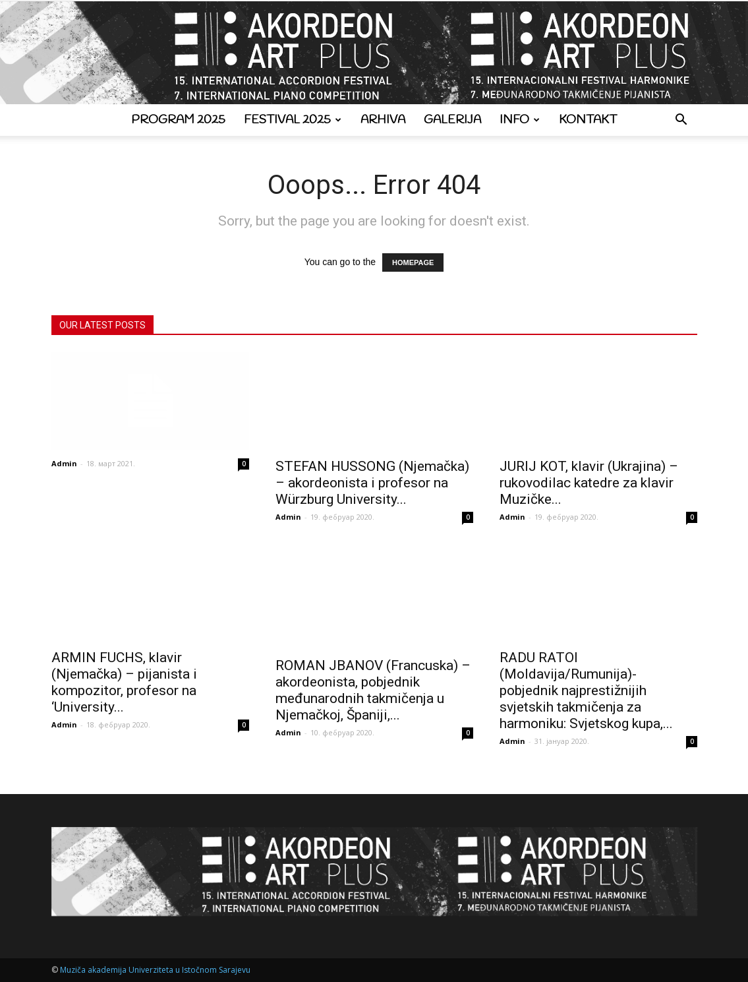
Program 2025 (178, 120)
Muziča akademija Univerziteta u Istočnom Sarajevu (155, 969)
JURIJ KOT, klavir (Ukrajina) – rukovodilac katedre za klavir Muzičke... (589, 482)
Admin (64, 463)
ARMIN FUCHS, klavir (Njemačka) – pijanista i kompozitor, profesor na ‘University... (124, 682)
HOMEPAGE (413, 262)
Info (520, 120)
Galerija (452, 120)
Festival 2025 (292, 120)
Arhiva (382, 120)
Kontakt (588, 120)
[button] (681, 121)
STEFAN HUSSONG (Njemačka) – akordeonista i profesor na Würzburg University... (372, 482)
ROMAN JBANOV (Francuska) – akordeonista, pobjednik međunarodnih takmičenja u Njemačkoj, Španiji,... (373, 690)
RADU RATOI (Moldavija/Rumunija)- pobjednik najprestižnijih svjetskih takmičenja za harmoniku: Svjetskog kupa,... (586, 690)
